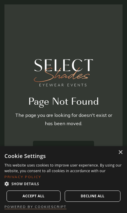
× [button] (120, 152)
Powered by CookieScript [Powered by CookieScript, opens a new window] (35, 207)
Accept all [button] (34, 196)
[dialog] (63, 179)
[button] (63, 184)
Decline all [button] (92, 196)
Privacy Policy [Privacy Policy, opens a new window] (22, 177)
